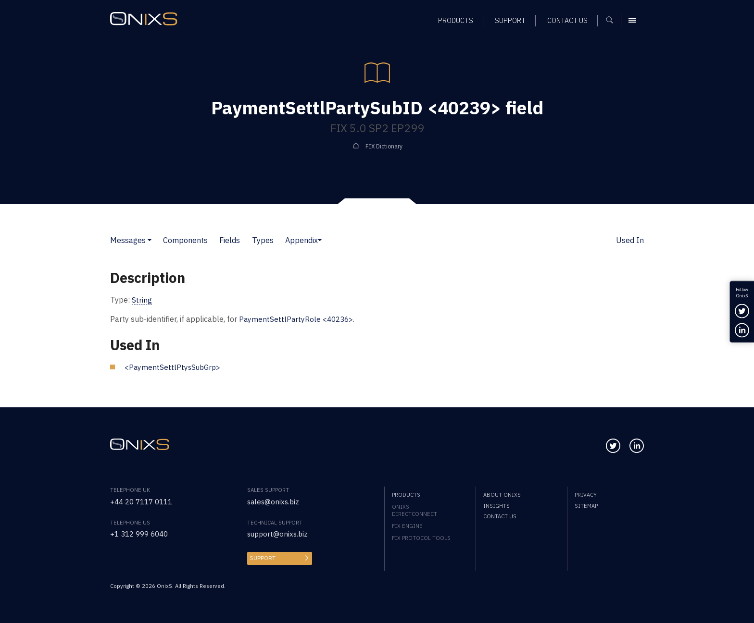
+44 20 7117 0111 (144, 501)
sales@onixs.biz (274, 501)
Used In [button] (630, 240)
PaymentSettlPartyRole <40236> (297, 319)
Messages (128, 240)
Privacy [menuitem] (586, 494)
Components (185, 240)
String (142, 299)
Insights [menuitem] (496, 505)
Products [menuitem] (406, 494)
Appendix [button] (301, 240)
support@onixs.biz (279, 533)
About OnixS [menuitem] (502, 494)
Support (262, 557)
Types (263, 240)
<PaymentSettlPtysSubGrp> (174, 366)
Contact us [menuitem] (499, 515)
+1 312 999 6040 (142, 533)
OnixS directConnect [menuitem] (414, 509)
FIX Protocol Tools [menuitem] (421, 537)
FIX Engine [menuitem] (407, 525)
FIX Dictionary (384, 146)
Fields (229, 240)
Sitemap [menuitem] (586, 505)
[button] (149, 240)
